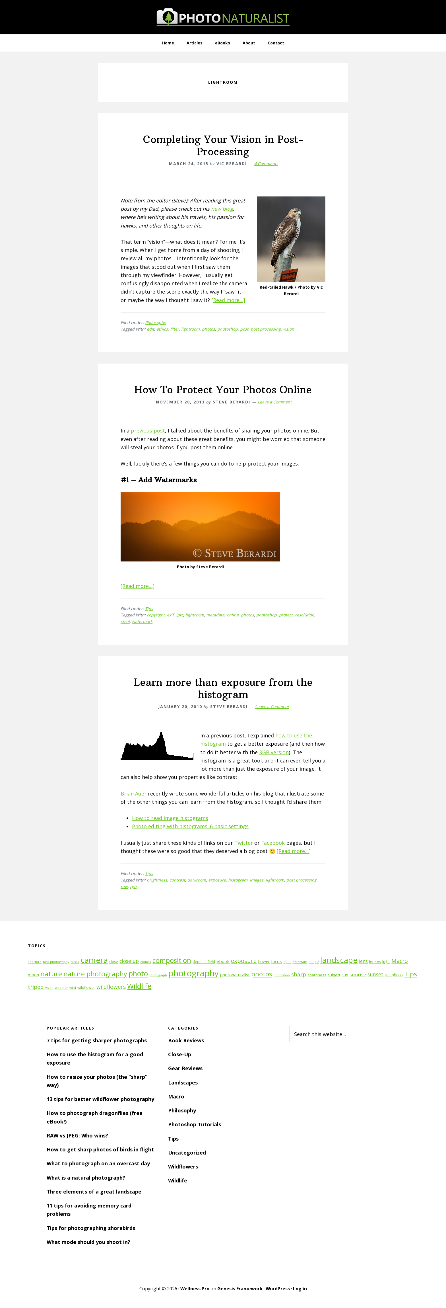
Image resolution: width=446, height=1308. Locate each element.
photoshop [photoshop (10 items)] (282, 975)
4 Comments (266, 163)
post (244, 329)
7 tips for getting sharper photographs (97, 1040)
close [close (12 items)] (113, 961)
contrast (177, 880)
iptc (179, 615)
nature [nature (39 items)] (51, 973)
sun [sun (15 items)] (345, 974)
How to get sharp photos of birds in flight (100, 1149)
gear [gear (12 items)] (287, 961)
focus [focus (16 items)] (276, 961)
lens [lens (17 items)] (363, 961)
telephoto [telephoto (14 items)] (394, 974)
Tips (149, 608)
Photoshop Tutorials (194, 1124)
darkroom (196, 880)
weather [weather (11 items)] (61, 987)
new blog (222, 208)
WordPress (278, 1289)
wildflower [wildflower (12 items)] (86, 987)
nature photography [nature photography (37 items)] (95, 973)
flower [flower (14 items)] (264, 961)
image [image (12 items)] (314, 961)
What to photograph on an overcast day (98, 1163)
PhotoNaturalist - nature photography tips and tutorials (223, 17)
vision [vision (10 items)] (49, 988)
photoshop (227, 329)
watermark (142, 621)
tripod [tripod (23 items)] (36, 986)
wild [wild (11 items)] (72, 987)
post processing (266, 329)
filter (174, 329)
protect (286, 615)
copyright (156, 615)
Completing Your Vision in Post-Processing (223, 145)
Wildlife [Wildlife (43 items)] (139, 986)
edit (150, 329)
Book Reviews (186, 1040)
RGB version (274, 752)
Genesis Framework (240, 1289)
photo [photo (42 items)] (138, 973)
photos (208, 329)
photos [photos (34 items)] (261, 973)
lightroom (190, 329)
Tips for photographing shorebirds (91, 1228)
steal (125, 621)
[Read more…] (228, 300)
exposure (217, 880)
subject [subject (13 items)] (334, 974)
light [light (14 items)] (386, 961)
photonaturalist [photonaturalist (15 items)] (235, 974)
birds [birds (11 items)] (75, 962)
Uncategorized (187, 1152)
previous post (148, 430)
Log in (300, 1289)
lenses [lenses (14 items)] (375, 961)
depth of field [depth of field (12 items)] (204, 961)
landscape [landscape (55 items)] (339, 960)
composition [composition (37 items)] (171, 960)
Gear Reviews (185, 1068)
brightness (157, 880)
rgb (133, 886)
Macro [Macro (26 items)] (399, 961)
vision (288, 329)
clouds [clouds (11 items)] (145, 962)
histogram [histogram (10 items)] (299, 962)
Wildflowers (183, 1166)
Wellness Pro (194, 1289)
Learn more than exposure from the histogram (223, 688)
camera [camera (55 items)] (94, 960)
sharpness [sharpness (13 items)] (316, 974)
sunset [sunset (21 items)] (375, 974)
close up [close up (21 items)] (129, 961)
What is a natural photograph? (86, 1177)
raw (124, 886)
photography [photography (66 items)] (193, 973)
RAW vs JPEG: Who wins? (77, 1135)
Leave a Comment (275, 402)
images (256, 880)
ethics (162, 329)
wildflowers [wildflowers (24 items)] (111, 987)
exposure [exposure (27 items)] (244, 961)
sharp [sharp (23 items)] (298, 974)
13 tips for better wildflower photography (100, 1099)
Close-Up (179, 1054)
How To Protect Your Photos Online (223, 389)
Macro (176, 1096)
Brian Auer (133, 793)
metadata (215, 615)
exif (170, 615)
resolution (304, 615)
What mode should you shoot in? (88, 1242)
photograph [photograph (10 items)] (158, 975)
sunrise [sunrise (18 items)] (358, 974)
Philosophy (155, 322)
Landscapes (183, 1082)
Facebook (273, 842)
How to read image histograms (170, 818)
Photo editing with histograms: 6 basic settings (190, 826)
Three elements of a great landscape (94, 1191)
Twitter (243, 842)
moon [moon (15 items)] (33, 974)
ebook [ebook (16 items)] (223, 961)
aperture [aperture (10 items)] (35, 962)
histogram (237, 880)
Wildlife (177, 1180)
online (233, 615)
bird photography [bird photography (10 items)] (56, 962)
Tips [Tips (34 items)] (410, 973)
